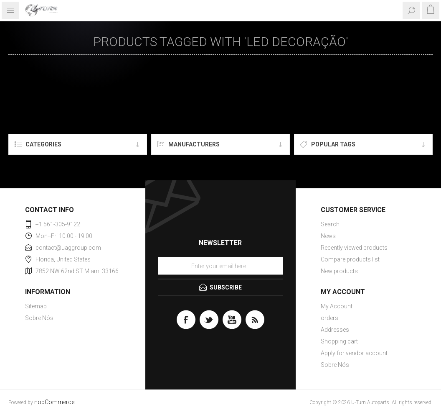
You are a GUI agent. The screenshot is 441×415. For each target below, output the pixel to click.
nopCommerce (54, 402)
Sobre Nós (39, 318)
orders (329, 318)
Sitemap (36, 306)
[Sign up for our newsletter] (220, 266)
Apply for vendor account (354, 353)
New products (339, 271)
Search (330, 224)
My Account (336, 306)
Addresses (335, 329)
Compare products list (350, 259)
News (328, 236)
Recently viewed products (354, 247)
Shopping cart (339, 341)
